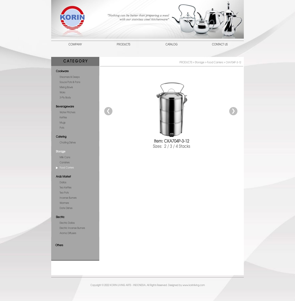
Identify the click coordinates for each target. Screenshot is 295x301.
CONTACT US (220, 44)
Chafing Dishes (68, 142)
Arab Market (63, 176)
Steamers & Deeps (70, 77)
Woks (62, 92)
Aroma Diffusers (68, 233)
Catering (61, 136)
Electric (60, 217)
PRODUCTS (123, 44)
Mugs (62, 122)
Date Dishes (66, 208)
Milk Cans (65, 157)
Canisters (64, 162)
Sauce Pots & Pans (70, 82)
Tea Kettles (65, 187)
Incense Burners (68, 198)
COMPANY (75, 44)
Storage (60, 151)
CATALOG (171, 44)
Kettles (63, 117)
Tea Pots (64, 192)
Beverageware (65, 106)
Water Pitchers (67, 112)
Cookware (62, 71)
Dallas (63, 182)
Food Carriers (67, 167)
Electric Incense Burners (72, 228)
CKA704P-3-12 (233, 62)
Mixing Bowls (66, 87)
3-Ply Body (65, 97)
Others (59, 245)
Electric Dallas (67, 223)
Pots (62, 128)
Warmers (64, 203)
